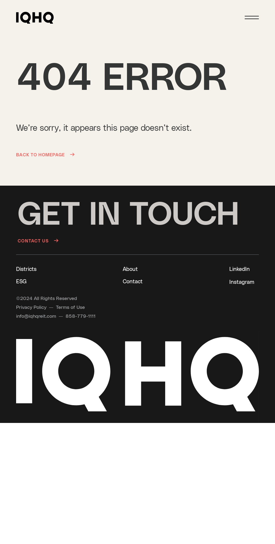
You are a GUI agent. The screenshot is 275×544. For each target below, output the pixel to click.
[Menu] (251, 17)
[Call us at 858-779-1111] (81, 316)
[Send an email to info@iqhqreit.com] (36, 316)
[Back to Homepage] (47, 154)
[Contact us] (38, 240)
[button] (35, 18)
